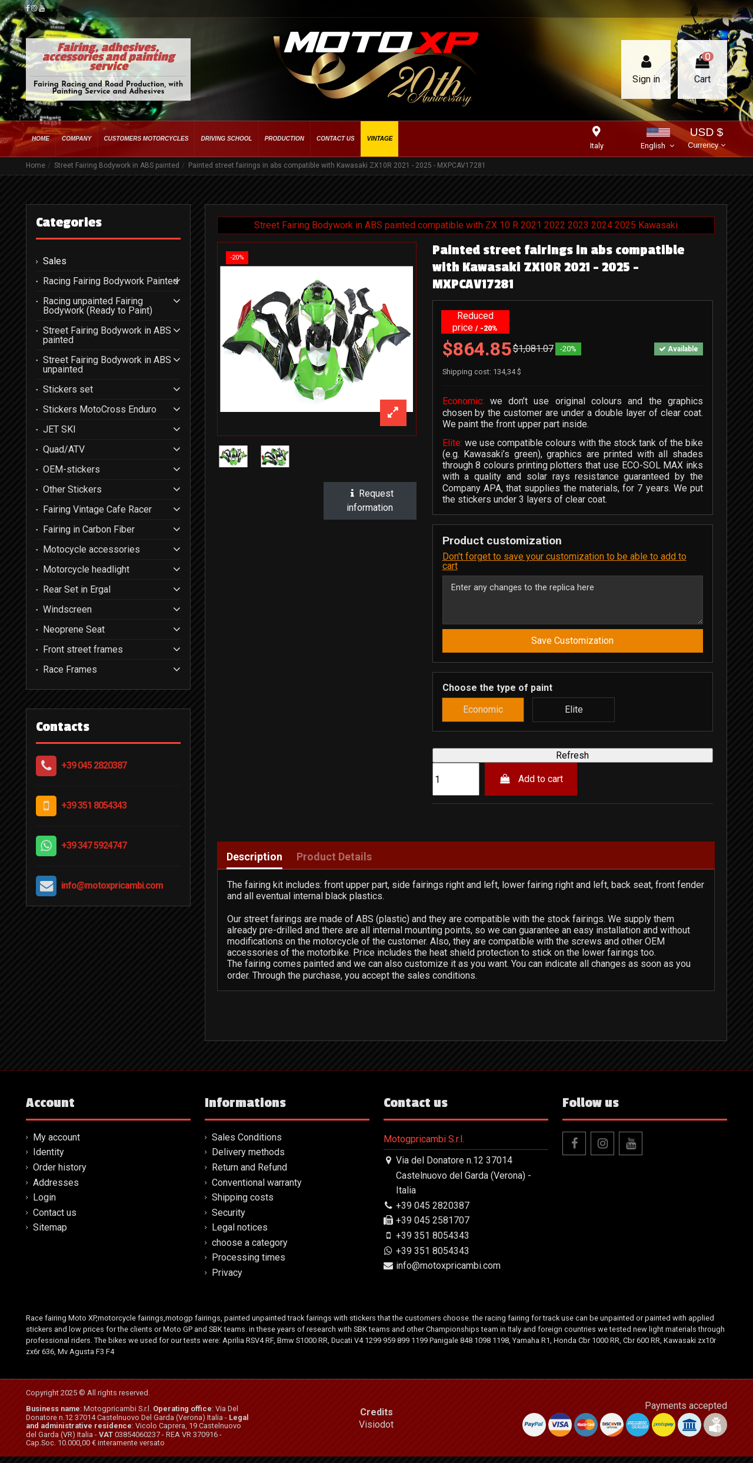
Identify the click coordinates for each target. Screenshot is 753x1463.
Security (228, 1218)
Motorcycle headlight (86, 569)
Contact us (54, 1218)
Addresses (56, 1188)
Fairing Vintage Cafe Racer (97, 509)
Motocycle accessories (91, 549)
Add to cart (531, 785)
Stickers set (68, 389)
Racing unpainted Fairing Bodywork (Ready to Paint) (97, 306)
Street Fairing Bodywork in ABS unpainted (107, 364)
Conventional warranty (257, 1188)
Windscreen (67, 609)
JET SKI (59, 429)
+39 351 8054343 (93, 805)
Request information (370, 500)
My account (56, 1143)
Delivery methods (248, 1158)
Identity (48, 1158)
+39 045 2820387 (93, 765)
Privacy (227, 1279)
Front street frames (83, 649)
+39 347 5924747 (93, 845)
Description (254, 863)
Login (44, 1203)
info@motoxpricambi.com (112, 885)
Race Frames (70, 669)
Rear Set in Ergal (77, 589)
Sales (54, 261)
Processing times (248, 1263)
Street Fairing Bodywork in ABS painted (107, 335)
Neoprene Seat (74, 629)
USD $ (706, 139)
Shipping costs (243, 1203)
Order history (59, 1173)
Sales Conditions (247, 1143)
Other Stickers (72, 489)
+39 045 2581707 (432, 1226)
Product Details (334, 863)
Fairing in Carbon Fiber (89, 529)
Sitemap (50, 1233)
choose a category (250, 1249)
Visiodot (376, 1431)
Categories (69, 222)
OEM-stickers (71, 469)
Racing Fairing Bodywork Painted (110, 281)
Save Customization (572, 647)
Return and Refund (249, 1173)
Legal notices (240, 1233)
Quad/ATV (64, 449)
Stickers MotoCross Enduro (99, 409)
